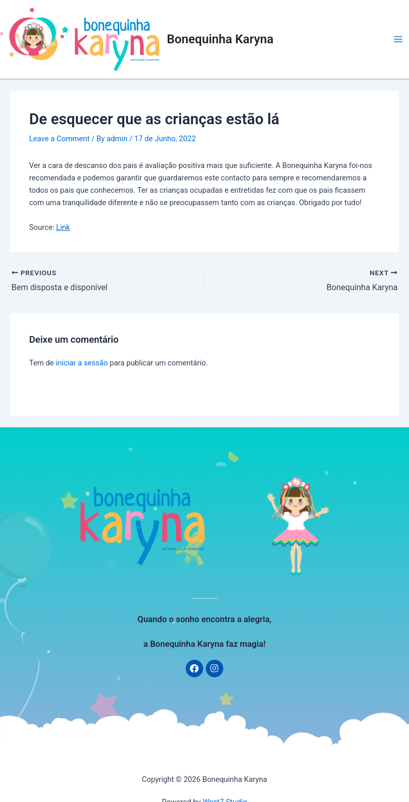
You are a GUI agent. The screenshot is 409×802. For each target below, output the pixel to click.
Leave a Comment (59, 138)
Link (63, 227)
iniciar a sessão (82, 362)
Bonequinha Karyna (220, 39)
